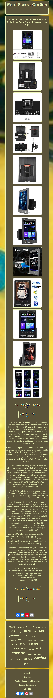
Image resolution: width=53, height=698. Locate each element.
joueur (33, 636)
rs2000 (38, 627)
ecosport (13, 640)
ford (27, 663)
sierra (21, 639)
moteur (26, 636)
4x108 (41, 631)
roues (11, 626)
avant (14, 644)
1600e (13, 631)
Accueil (27, 673)
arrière (12, 659)
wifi (35, 631)
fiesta (35, 640)
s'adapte (20, 632)
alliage (28, 658)
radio (24, 648)
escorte (18, 653)
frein (44, 627)
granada (41, 640)
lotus (23, 644)
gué (38, 648)
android (19, 659)
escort (33, 644)
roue (41, 645)
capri (30, 626)
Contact (27, 677)
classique (20, 627)
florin (28, 630)
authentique (32, 654)
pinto (16, 648)
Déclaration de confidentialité (27, 681)
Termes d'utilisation (27, 685)
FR (29, 689)
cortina (40, 658)
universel (41, 636)
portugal (15, 635)
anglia (40, 654)
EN (25, 689)
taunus (30, 640)
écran (31, 649)
